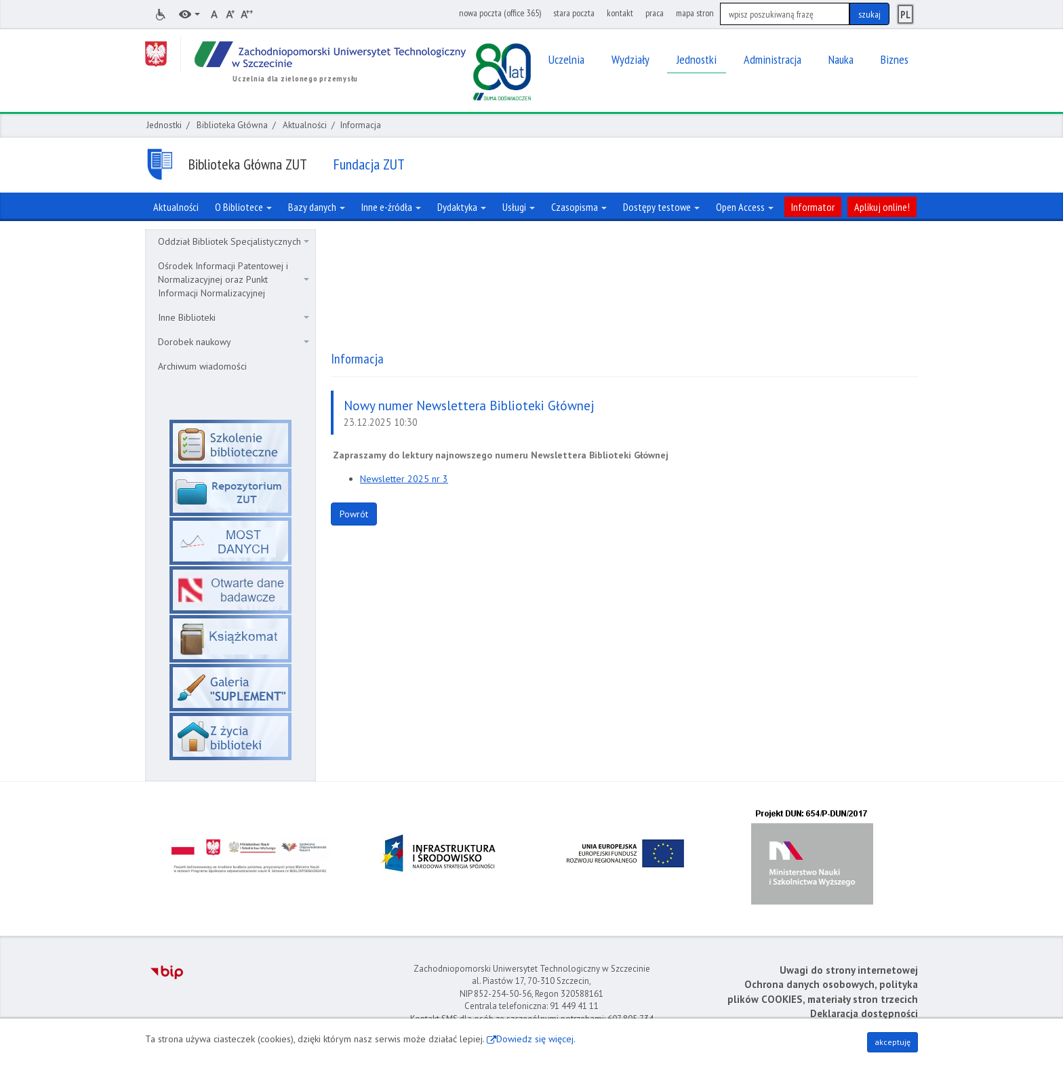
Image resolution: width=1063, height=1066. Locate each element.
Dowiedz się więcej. (536, 1039)
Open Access (745, 207)
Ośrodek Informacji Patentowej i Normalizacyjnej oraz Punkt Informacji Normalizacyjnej (233, 279)
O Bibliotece (243, 207)
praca (654, 13)
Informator (813, 207)
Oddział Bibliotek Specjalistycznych (233, 241)
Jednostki (164, 125)
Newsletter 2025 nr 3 (404, 479)
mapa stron (695, 13)
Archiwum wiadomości (202, 366)
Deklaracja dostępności (864, 1013)
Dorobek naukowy (233, 342)
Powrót (354, 514)
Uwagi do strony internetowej (849, 970)
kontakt (620, 13)
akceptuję (892, 1042)
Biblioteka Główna (232, 125)
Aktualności (305, 125)
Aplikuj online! (882, 207)
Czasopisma (579, 207)
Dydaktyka (461, 207)
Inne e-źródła (391, 207)
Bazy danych (316, 207)
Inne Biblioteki (233, 317)
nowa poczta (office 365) (500, 13)
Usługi (518, 207)
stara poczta (574, 13)
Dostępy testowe (661, 207)
